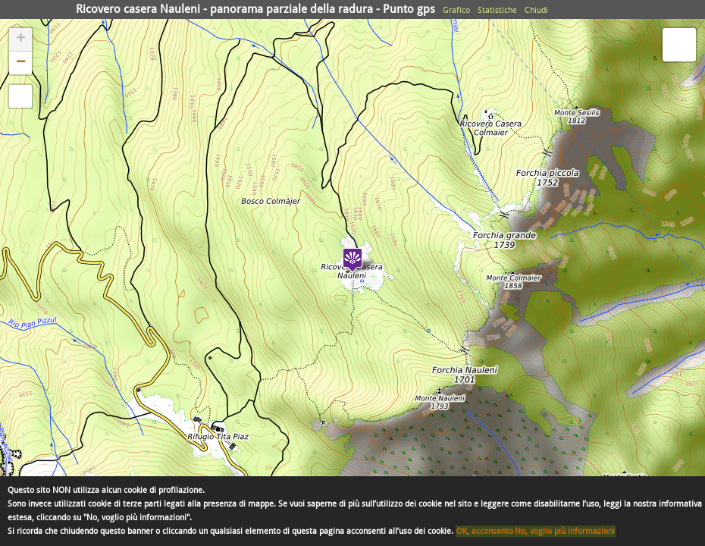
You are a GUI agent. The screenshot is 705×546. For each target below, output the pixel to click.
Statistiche (497, 10)
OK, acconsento (484, 531)
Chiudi (536, 10)
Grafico (456, 10)
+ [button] (21, 39)
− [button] (21, 63)
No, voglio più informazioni (565, 531)
